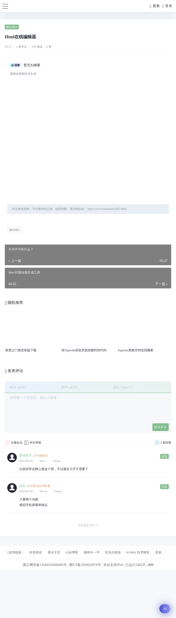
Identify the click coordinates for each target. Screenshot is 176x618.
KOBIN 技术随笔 (138, 552)
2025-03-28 (26, 491)
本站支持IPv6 (113, 565)
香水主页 (54, 552)
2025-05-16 (26, 461)
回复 (164, 456)
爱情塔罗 (25, 455)
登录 (167, 6)
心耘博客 (72, 552)
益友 (22, 486)
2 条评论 (21, 46)
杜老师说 (35, 552)
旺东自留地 (113, 552)
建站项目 (12, 27)
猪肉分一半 (92, 552)
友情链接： (16, 553)
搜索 (155, 6)
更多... (159, 552)
